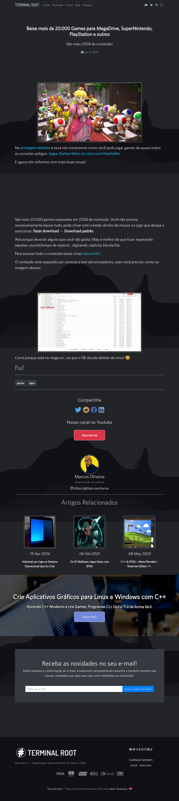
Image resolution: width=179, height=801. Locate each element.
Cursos (69, 5)
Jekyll (112, 788)
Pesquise (87, 5)
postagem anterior (35, 147)
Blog (77, 5)
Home (46, 5)
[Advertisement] (89, 64)
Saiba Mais (89, 617)
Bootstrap (121, 788)
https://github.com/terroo (89, 488)
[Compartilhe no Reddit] (87, 409)
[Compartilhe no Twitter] (79, 409)
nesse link (91, 253)
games (20, 383)
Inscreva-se (89, 435)
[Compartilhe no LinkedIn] (101, 409)
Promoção (57, 5)
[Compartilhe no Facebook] (95, 409)
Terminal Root (27, 4)
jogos (32, 383)
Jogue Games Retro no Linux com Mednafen (84, 153)
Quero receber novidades (138, 688)
